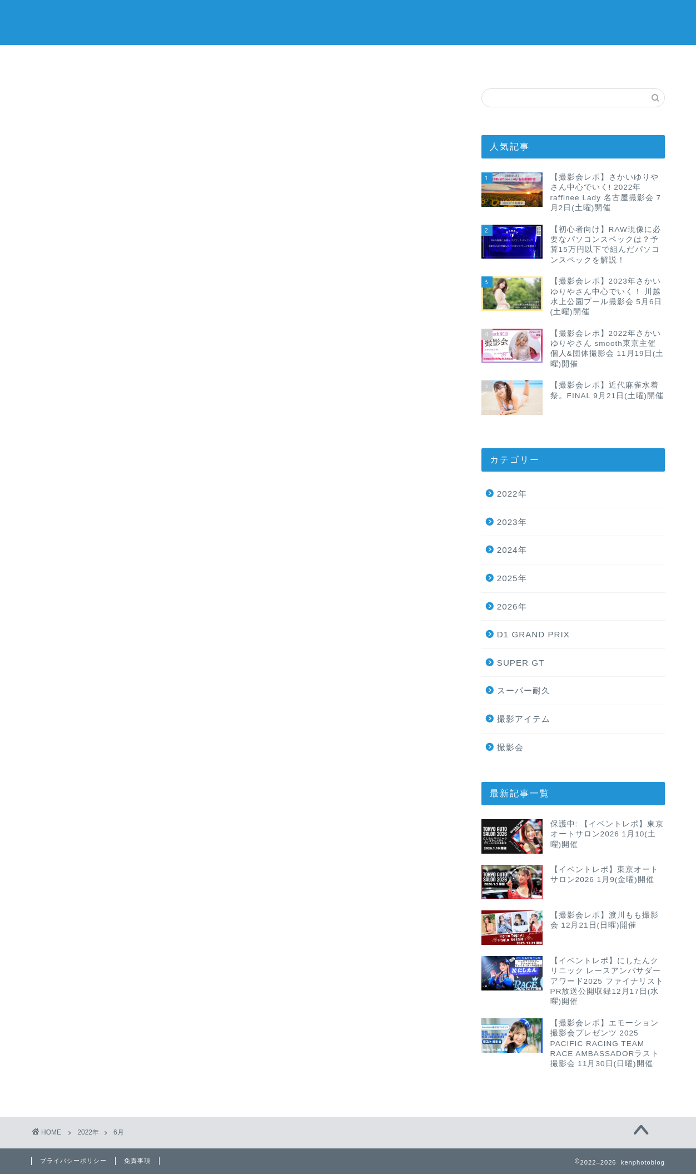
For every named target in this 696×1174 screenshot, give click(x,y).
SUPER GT (521, 662)
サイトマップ (415, 60)
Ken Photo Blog (348, 22)
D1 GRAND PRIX (533, 634)
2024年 (512, 549)
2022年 (512, 493)
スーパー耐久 (523, 690)
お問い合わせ (549, 60)
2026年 (512, 606)
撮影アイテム (523, 719)
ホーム (147, 60)
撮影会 (510, 747)
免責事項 (137, 1160)
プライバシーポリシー (281, 60)
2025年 (512, 578)
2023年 (512, 522)
